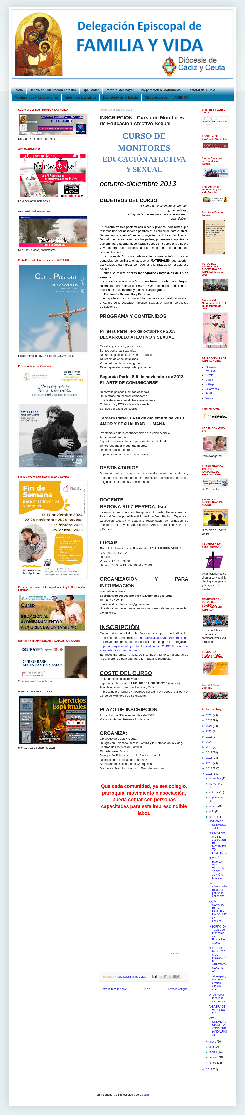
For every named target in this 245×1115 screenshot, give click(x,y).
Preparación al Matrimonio (161, 90)
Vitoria (209, 398)
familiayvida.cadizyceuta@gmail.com (163, 637)
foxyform (175, 953)
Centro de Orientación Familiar (53, 90)
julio (212, 811)
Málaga (209, 384)
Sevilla (209, 393)
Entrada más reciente (114, 989)
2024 (209, 726)
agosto (213, 806)
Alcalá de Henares (210, 369)
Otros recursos (156, 97)
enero (213, 1062)
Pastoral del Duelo (201, 90)
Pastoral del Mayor (120, 90)
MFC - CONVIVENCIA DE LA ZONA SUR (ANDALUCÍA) (218, 1026)
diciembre (215, 778)
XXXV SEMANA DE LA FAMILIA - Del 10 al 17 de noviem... (218, 911)
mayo (213, 1041)
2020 (209, 741)
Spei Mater (91, 90)
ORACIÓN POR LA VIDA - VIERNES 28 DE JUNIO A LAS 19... (216, 868)
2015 (209, 763)
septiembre (216, 797)
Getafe (209, 375)
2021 (209, 736)
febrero (214, 1057)
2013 (209, 773)
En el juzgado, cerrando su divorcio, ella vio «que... (217, 983)
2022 (209, 731)
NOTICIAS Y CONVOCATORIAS (217, 825)
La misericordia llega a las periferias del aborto (218, 890)
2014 (209, 768)
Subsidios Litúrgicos (80, 97)
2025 (209, 720)
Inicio (19, 90)
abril (212, 1046)
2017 (209, 752)
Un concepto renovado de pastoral (217, 998)
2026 (209, 715)
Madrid (209, 379)
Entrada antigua (177, 989)
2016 (209, 757)
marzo (213, 1052)
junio (212, 816)
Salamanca (212, 389)
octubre (214, 792)
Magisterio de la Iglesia (120, 97)
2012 (209, 1069)
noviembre (215, 783)
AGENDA (181, 97)
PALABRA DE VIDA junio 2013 (217, 1010)
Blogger (144, 1094)
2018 (209, 747)
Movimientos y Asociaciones (36, 97)
